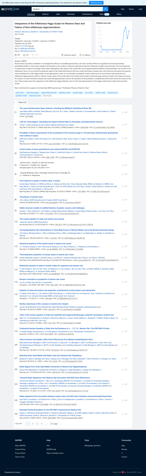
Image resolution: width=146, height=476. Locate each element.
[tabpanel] (73, 266)
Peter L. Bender (69, 111)
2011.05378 (56, 391)
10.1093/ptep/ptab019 (66, 157)
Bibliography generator (92, 446)
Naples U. (71, 413)
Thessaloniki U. (38, 332)
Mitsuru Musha (96, 152)
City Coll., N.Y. (58, 111)
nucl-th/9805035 (54, 274)
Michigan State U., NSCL (57, 233)
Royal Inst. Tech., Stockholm (93, 293)
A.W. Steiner (24, 233)
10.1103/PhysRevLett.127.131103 (76, 391)
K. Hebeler (23, 293)
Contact (124, 457)
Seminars (71, 14)
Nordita (109, 293)
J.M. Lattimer (24, 200)
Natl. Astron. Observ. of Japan (74, 139)
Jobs (58, 14)
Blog (123, 446)
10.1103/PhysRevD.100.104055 (104, 127)
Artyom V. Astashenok (27, 413)
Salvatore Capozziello (59, 413)
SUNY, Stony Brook (36, 200)
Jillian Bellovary (46, 111)
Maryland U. (33, 370)
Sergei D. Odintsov (95, 413)
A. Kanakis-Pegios (26, 332)
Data (101, 14)
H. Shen (22, 269)
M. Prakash (48, 200)
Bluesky (124, 449)
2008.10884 (52, 418)
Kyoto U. (69, 152)
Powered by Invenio (12, 472)
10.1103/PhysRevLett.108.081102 (73, 238)
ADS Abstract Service (28, 51)
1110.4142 (53, 238)
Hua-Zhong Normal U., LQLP (49, 186)
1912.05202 (49, 214)
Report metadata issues (55, 453)
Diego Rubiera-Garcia (59, 211)
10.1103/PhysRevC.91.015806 (70, 323)
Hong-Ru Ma (47, 282)
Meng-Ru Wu (46, 307)
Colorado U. (80, 111)
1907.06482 (29, 116)
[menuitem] (122, 9)
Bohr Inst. (66, 184)
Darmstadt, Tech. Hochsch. (64, 296)
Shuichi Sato (78, 152)
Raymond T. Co (65, 343)
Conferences (87, 14)
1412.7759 (51, 323)
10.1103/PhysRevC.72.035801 (73, 249)
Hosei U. (86, 152)
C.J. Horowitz (24, 247)
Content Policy (20, 449)
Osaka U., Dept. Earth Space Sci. (39, 139)
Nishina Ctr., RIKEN (37, 184)
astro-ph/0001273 (84, 260)
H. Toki (61, 269)
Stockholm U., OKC (42, 381)
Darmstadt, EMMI (46, 296)
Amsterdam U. (78, 381)
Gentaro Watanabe (26, 258)
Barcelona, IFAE (107, 413)
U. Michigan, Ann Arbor (41, 359)
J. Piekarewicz (82, 247)
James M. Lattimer (26, 222)
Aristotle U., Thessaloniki (39, 32)
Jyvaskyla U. (33, 399)
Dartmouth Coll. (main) (65, 125)
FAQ (48, 446)
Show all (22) (47, 95)
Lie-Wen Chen (30, 282)
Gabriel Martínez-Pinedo (60, 307)
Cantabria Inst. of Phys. (36, 383)
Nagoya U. (35, 152)
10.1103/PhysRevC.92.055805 (70, 309)
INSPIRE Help (51, 449)
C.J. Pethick (67, 293)
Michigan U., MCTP (40, 343)
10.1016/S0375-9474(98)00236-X (76, 274)
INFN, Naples (82, 413)
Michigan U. (77, 370)
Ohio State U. (32, 293)
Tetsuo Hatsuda (76, 184)
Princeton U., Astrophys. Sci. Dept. (104, 359)
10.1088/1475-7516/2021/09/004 (64, 404)
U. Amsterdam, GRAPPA (61, 381)
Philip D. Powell (91, 186)
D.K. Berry (63, 247)
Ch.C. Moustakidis (76, 332)
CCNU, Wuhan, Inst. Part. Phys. (74, 186)
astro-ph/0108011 (54, 144)
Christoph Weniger (83, 386)
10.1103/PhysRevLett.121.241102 (76, 372)
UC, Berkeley (68, 345)
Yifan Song (32, 189)
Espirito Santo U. (92, 211)
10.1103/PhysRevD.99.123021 (72, 361)
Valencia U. (36, 211)
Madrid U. (71, 211)
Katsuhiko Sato (75, 258)
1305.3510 (58, 225)
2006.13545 (50, 157)
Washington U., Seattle (94, 233)
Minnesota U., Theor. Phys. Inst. (100, 343)
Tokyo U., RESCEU (98, 258)
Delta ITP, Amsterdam (94, 381)
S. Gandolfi (107, 233)
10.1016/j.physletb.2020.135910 (71, 418)
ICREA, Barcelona (26, 415)
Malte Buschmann (26, 343)
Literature (31, 14)
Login (140, 9)
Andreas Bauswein (90, 307)
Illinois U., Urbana (53, 184)
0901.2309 (54, 285)
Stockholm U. (24, 296)
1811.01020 (53, 361)
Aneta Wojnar (81, 211)
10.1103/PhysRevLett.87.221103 (77, 144)
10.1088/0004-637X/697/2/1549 (74, 285)
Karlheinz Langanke (76, 307)
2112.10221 (24, 46)
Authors (45, 14)
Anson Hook (24, 370)
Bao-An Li (39, 282)
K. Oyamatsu (104, 269)
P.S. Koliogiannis (51, 332)
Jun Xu (22, 282)
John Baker (23, 111)
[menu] (127, 9)
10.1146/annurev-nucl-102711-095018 (80, 225)
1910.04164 (55, 350)
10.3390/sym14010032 (26, 49)
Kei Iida (43, 258)
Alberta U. (63, 318)
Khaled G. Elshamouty (51, 318)
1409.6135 (51, 309)
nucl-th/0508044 (52, 249)
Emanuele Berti (90, 111)
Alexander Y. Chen (84, 359)
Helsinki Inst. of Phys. (48, 399)
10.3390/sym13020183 (66, 334)
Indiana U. (33, 247)
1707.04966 (81, 191)
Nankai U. (54, 269)
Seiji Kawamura (57, 139)
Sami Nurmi (24, 399)
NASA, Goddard (34, 111)
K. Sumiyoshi (40, 271)
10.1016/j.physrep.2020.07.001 (68, 214)
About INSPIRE (20, 446)
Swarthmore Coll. (38, 125)
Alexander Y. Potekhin (95, 318)
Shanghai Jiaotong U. (34, 402)
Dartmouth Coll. (32, 114)
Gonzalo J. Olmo (25, 211)
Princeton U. (54, 343)
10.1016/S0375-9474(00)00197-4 (106, 260)
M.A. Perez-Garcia (44, 247)
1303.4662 (48, 298)
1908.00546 (84, 127)
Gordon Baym (24, 184)
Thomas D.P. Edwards (27, 381)
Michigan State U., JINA (37, 233)
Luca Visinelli (102, 383)
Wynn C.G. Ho (24, 318)
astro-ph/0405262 (52, 202)
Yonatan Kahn (44, 370)
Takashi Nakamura (93, 139)
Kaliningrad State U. (43, 413)
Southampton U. (36, 318)
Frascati (73, 386)
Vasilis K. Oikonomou (22, 32)
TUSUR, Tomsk (57, 32)
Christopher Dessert (27, 345)
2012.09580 (49, 334)
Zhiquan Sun (55, 359)
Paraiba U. (47, 211)
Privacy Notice (20, 453)
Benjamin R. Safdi (81, 345)
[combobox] (73, 9)
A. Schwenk (34, 296)
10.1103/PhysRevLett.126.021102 (75, 350)
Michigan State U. (76, 233)
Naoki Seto (23, 139)
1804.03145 (56, 372)
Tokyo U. (53, 152)
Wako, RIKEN (87, 184)
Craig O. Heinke (73, 318)
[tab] (21, 102)
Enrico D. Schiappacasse (66, 399)
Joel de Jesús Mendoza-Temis (30, 307)
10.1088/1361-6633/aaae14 (100, 191)
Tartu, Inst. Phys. (108, 211)
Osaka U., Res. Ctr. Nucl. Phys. (36, 269)
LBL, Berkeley (56, 345)
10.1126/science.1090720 (72, 202)
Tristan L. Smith (25, 125)
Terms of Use (20, 457)
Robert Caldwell (50, 125)
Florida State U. (93, 247)
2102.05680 (44, 404)
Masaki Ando (44, 152)
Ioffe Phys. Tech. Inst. (38, 320)
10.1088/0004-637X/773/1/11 (67, 298)
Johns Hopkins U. (103, 111)
